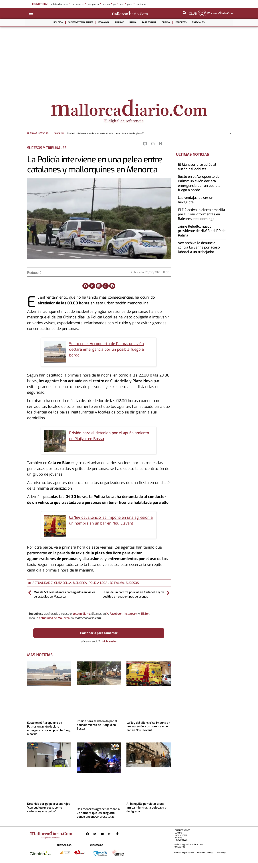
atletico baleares (59, 4)
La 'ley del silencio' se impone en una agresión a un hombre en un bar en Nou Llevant (148, 726)
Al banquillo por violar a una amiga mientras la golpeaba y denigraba (146, 807)
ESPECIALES (198, 22)
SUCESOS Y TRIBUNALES (80, 22)
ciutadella (62, 583)
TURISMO (119, 22)
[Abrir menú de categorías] (31, 13)
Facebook (116, 614)
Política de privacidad (184, 852)
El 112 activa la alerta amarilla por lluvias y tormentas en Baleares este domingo (201, 214)
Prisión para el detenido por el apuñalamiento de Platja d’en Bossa (97, 725)
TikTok (145, 614)
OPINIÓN (166, 22)
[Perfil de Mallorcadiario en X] (95, 833)
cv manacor (78, 4)
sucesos (132, 583)
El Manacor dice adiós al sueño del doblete (197, 166)
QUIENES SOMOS (182, 830)
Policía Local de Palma (106, 583)
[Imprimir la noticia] (160, 143)
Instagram (131, 614)
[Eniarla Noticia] (153, 143)
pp (114, 4)
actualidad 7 (42, 583)
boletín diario (81, 614)
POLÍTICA (58, 22)
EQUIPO (178, 833)
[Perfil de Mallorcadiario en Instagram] (110, 833)
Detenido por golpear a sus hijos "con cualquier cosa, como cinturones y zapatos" (48, 807)
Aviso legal (222, 852)
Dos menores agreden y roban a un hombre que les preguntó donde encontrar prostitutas (98, 813)
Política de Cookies (204, 852)
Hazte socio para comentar (99, 633)
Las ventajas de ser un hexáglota (195, 200)
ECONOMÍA (103, 22)
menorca (80, 583)
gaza (129, 4)
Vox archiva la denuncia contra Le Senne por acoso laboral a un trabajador (199, 247)
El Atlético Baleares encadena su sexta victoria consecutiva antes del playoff (99, 133)
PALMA (133, 22)
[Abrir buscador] (184, 13)
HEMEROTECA (181, 840)
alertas (106, 4)
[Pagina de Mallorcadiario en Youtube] (103, 833)
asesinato (141, 4)
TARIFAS (178, 837)
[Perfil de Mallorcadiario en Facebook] (88, 833)
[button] (85, 286)
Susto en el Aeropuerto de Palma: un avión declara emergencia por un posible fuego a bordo (106, 349)
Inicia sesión (109, 641)
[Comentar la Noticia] (145, 143)
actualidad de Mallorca (54, 618)
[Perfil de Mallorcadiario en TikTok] (118, 833)
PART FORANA (149, 22)
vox (121, 4)
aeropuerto (93, 4)
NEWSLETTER (181, 835)
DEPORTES (180, 22)
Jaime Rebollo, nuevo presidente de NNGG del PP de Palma (201, 231)
